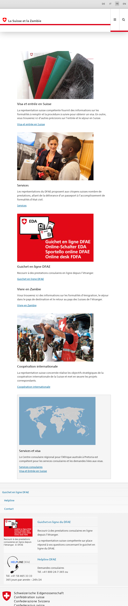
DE (103, 3)
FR (117, 3)
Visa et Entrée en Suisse (33, 457)
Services (22, 192)
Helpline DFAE (46, 546)
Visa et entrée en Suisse (31, 110)
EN (124, 3)
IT (110, 3)
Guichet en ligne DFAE (30, 265)
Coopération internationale (33, 373)
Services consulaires (30, 453)
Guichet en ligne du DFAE (54, 508)
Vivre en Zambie (26, 291)
